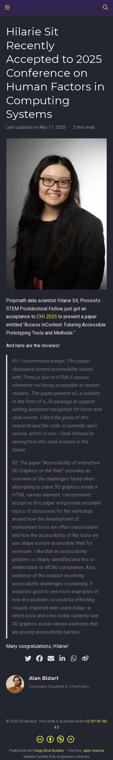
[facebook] (39, 658)
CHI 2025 (47, 316)
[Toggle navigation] (7, 7)
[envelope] (50, 658)
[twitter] (28, 658)
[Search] (105, 7)
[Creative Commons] (56, 739)
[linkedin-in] (62, 658)
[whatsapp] (73, 658)
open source (93, 751)
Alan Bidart (43, 678)
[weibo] (85, 658)
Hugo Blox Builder (49, 751)
